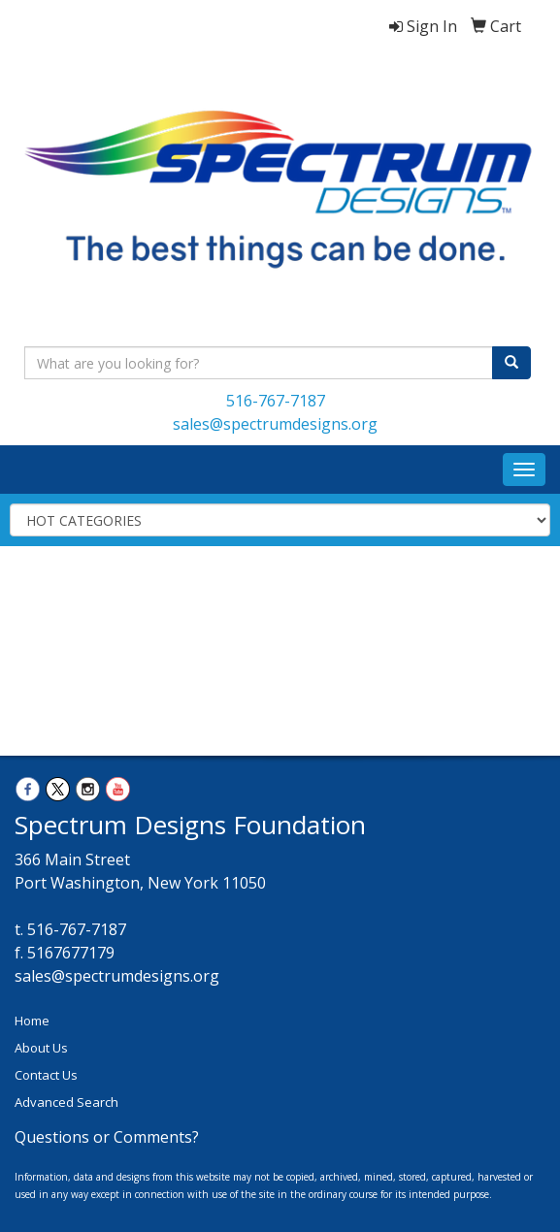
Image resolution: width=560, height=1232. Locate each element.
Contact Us (46, 1075)
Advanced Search (66, 1102)
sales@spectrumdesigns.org (275, 424)
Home (32, 1020)
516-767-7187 (275, 400)
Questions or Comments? (107, 1137)
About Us (41, 1047)
